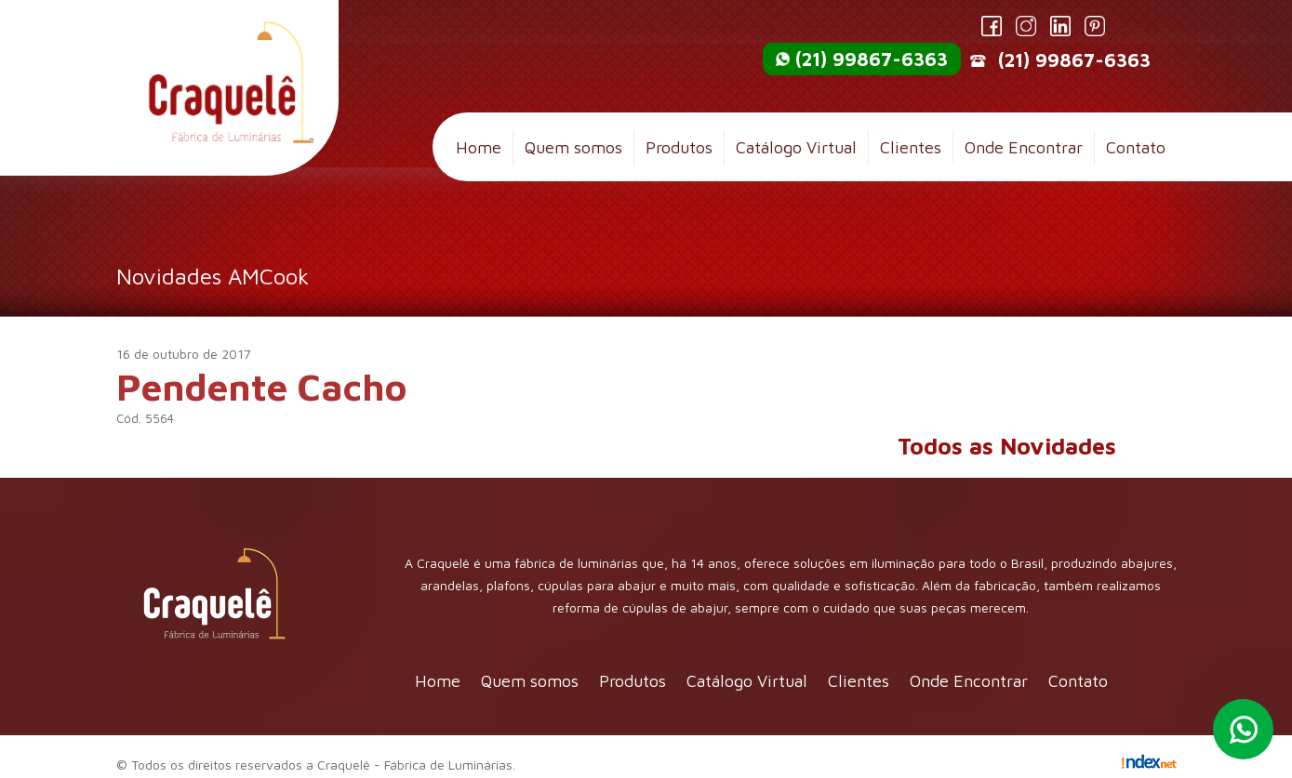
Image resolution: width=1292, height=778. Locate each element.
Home (478, 147)
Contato (1135, 147)
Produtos (679, 147)
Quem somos (573, 147)
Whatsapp (1243, 729)
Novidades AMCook (212, 276)
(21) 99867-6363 (871, 59)
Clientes (910, 147)
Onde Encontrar (1024, 147)
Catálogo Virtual (796, 147)
